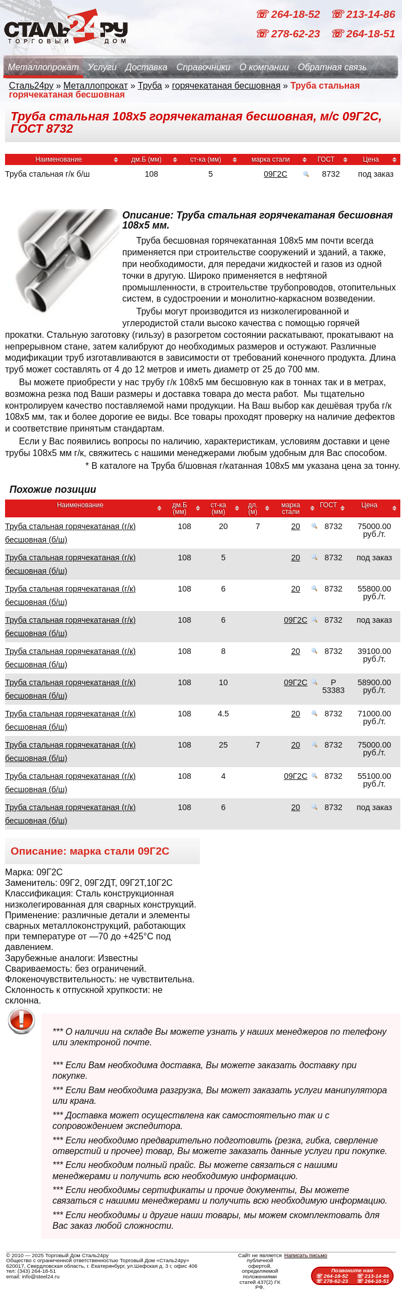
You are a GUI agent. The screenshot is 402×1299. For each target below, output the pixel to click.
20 (295, 526)
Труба (150, 85)
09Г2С (276, 173)
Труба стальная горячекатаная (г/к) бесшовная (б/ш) (70, 533)
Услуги (102, 67)
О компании (264, 67)
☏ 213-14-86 (362, 14)
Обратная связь (332, 67)
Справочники (203, 67)
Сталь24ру (31, 85)
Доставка (147, 67)
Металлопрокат (43, 67)
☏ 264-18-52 (289, 14)
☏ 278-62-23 (289, 34)
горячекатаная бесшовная (226, 85)
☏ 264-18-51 (362, 34)
